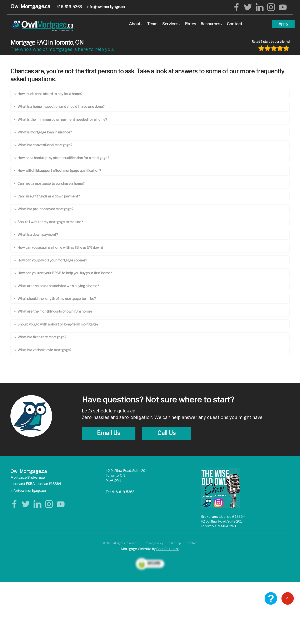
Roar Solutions (167, 549)
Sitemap (175, 543)
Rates (190, 23)
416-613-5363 (69, 7)
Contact (234, 23)
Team (152, 23)
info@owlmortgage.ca (105, 7)
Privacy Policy (154, 543)
